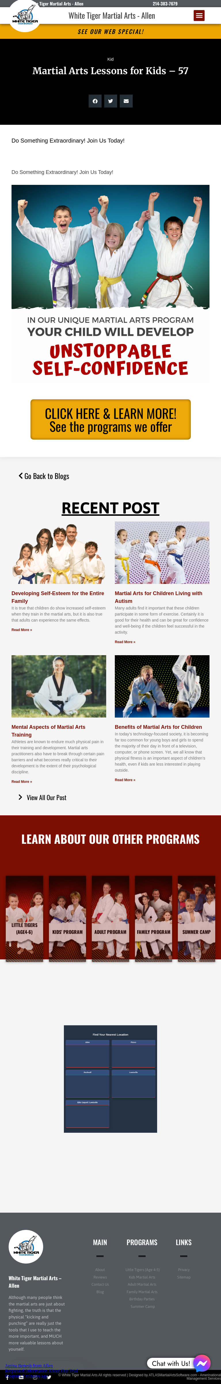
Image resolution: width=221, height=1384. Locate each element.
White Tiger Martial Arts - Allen (111, 15)
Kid (110, 59)
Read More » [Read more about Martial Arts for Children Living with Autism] (125, 642)
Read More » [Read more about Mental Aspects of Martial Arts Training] (22, 782)
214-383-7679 (165, 3)
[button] (199, 15)
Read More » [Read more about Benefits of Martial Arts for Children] (125, 780)
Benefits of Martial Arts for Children (158, 727)
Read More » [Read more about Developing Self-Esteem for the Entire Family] (22, 630)
